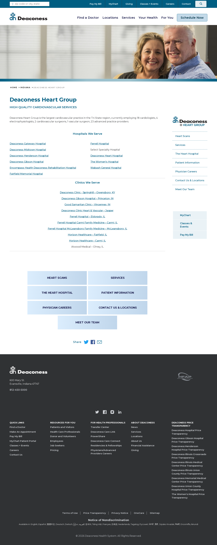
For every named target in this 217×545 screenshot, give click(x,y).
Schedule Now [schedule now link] (192, 17)
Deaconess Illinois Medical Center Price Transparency (187, 464)
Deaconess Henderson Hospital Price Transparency (188, 448)
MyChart (185, 215)
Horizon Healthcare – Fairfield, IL (87, 234)
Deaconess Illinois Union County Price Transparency (187, 472)
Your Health (148, 17)
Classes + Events (19, 445)
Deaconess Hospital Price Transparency (186, 432)
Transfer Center (100, 427)
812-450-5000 (18, 389)
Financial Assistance (142, 445)
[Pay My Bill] (97, 4)
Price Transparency (94, 513)
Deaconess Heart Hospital (106, 155)
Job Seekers (57, 445)
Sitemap (155, 513)
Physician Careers (57, 307)
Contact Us (16, 454)
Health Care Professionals (65, 431)
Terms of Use (70, 513)
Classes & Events (186, 225)
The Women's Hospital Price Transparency (188, 496)
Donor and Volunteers (63, 436)
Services (128, 17)
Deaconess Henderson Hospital (29, 155)
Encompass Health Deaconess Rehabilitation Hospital (43, 167)
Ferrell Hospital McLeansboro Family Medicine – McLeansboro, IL (87, 228)
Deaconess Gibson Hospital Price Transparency (187, 440)
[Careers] (170, 4)
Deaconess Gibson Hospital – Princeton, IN (87, 198)
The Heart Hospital (57, 292)
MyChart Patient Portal (23, 441)
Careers (14, 450)
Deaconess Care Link (103, 431)
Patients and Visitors (62, 427)
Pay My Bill (186, 234)
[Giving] (129, 4)
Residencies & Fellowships (106, 445)
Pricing (54, 450)
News (134, 427)
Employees (56, 441)
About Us (136, 441)
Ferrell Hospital (99, 143)
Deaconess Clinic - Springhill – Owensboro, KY (87, 192)
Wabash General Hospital (105, 167)
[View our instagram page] (112, 412)
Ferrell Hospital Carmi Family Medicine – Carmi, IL (87, 222)
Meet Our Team (87, 322)
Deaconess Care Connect (105, 441)
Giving (135, 450)
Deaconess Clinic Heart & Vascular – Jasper (87, 210)
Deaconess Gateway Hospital (28, 143)
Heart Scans (57, 277)
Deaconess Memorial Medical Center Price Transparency (189, 480)
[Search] (201, 4)
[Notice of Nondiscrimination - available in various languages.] (108, 521)
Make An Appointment (23, 431)
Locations (110, 17)
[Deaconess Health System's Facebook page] (104, 412)
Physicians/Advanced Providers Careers (103, 452)
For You (167, 17)
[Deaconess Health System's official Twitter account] (97, 412)
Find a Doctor (88, 17)
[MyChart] (113, 4)
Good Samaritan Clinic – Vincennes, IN (87, 204)
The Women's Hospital (104, 161)
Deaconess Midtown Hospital (28, 149)
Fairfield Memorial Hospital (26, 173)
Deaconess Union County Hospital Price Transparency (188, 488)
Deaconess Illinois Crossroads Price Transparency (189, 456)
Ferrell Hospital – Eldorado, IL (87, 216)
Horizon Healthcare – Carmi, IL (87, 240)
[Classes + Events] (149, 4)
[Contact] (186, 4)
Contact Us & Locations (118, 307)
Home (13, 87)
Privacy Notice (120, 513)
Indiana (25, 87)
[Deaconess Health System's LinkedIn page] (119, 412)
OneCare (139, 513)
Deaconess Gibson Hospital (27, 161)
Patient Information (117, 292)
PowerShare (98, 436)
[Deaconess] (28, 16)
